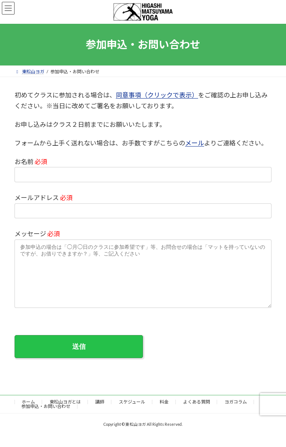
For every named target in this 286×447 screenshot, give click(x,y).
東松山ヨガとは (65, 413)
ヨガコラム (236, 413)
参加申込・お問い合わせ (45, 417)
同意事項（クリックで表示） (157, 95)
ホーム (28, 413)
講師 (99, 413)
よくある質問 (196, 413)
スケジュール (132, 413)
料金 (164, 413)
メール (194, 143)
